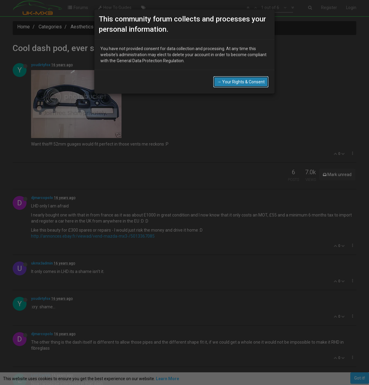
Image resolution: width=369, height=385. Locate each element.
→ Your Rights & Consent (241, 81)
